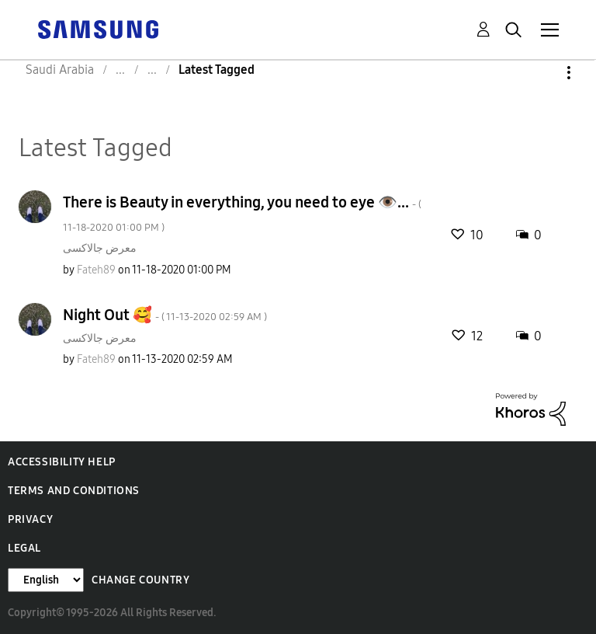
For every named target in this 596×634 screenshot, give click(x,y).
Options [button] (542, 73)
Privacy (30, 519)
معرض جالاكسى (100, 248)
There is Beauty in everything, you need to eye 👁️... (242, 213)
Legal (24, 548)
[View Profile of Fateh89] (96, 270)
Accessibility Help (62, 462)
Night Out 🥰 (165, 314)
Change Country (140, 580)
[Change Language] (46, 580)
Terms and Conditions (74, 490)
